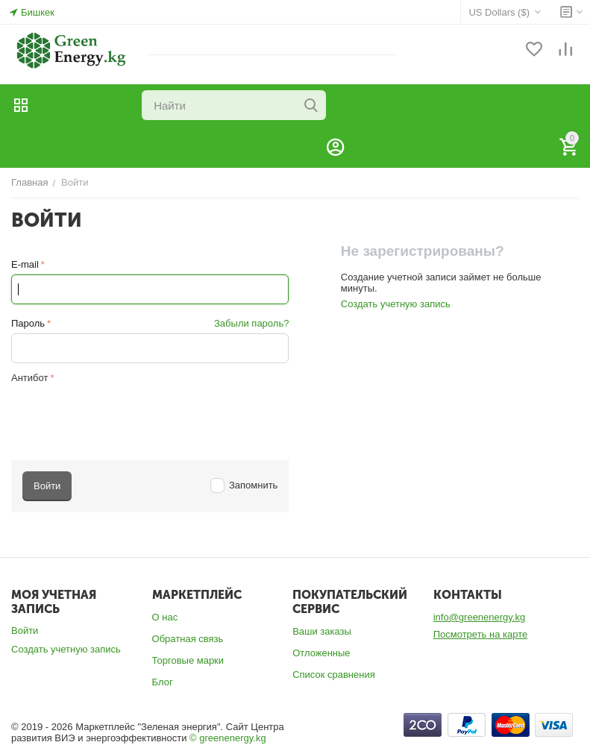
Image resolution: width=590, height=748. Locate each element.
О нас (165, 617)
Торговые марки (188, 660)
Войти (24, 630)
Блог (162, 682)
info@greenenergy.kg (479, 617)
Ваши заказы (321, 631)
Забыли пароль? (251, 323)
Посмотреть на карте (480, 634)
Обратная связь (188, 638)
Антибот (29, 377)
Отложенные (321, 653)
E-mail (25, 264)
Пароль (28, 323)
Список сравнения (333, 674)
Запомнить (244, 485)
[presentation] (124, 416)
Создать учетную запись (396, 303)
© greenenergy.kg (227, 738)
